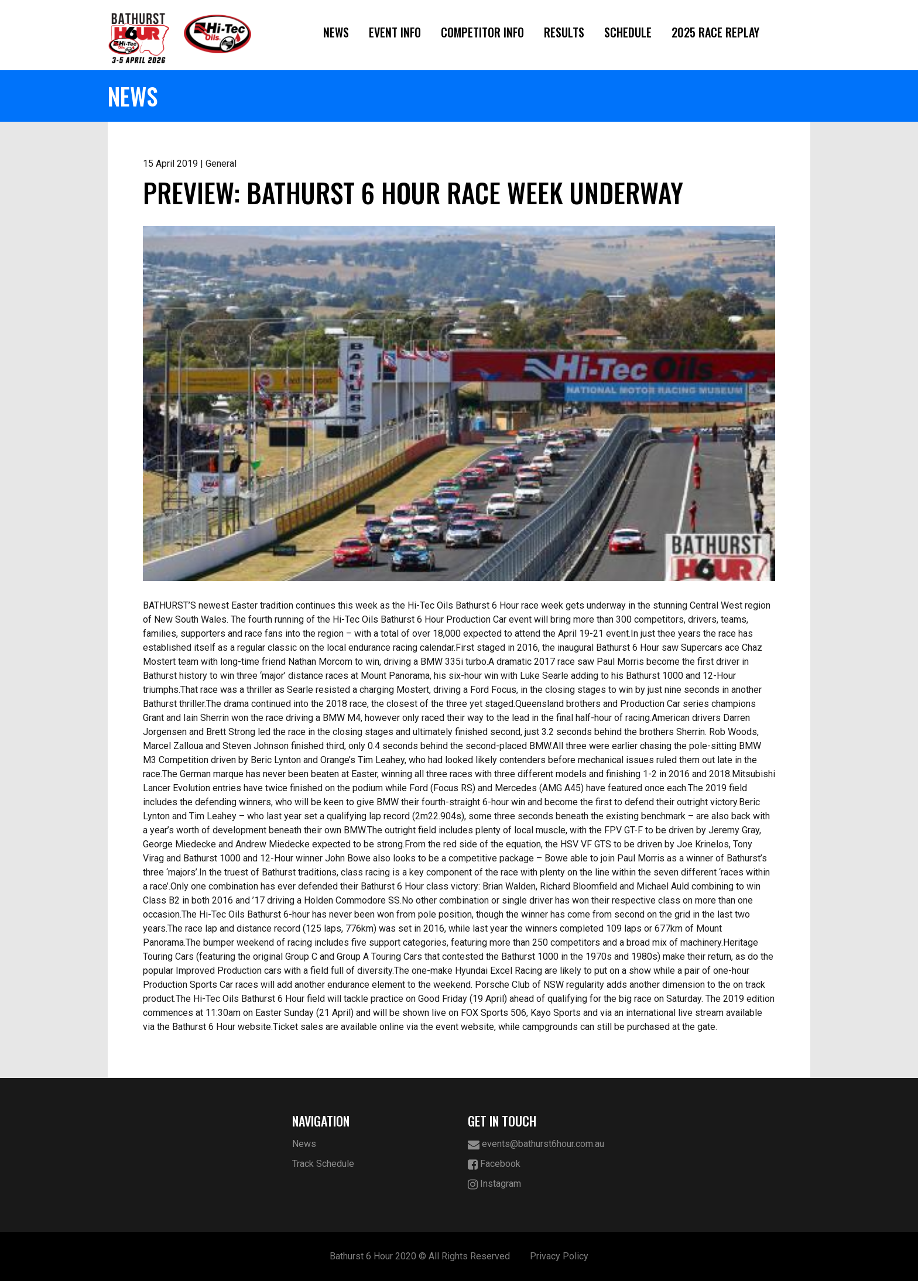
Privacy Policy (559, 1256)
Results (564, 32)
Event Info (395, 32)
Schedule (628, 32)
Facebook (494, 1164)
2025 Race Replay (715, 32)
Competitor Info (482, 32)
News (336, 32)
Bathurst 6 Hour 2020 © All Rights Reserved (420, 1256)
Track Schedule (323, 1163)
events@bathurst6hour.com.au (536, 1144)
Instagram (494, 1184)
